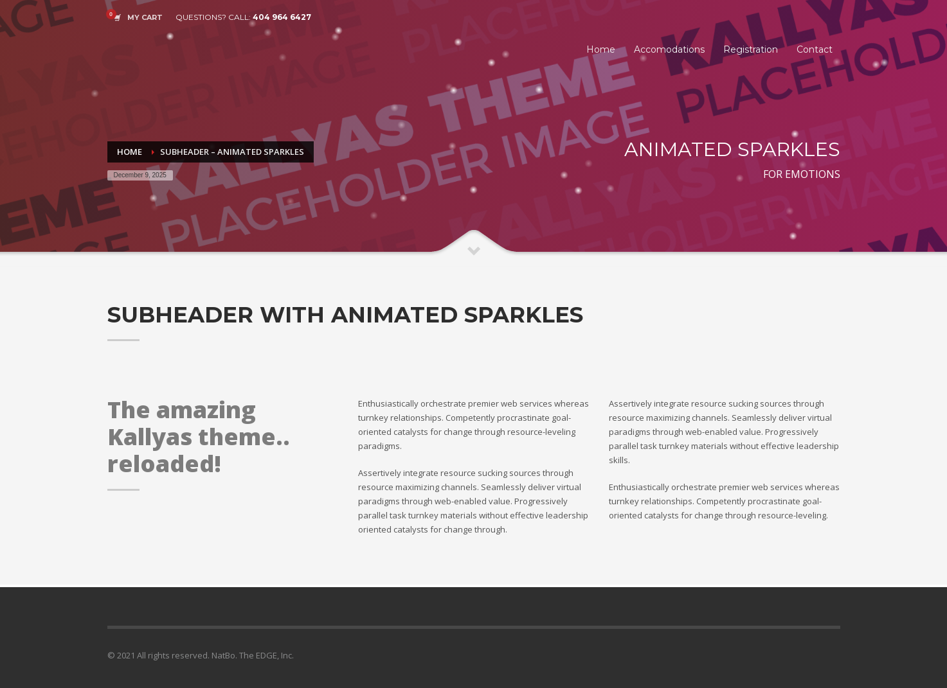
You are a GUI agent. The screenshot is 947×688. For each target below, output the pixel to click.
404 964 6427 (282, 17)
